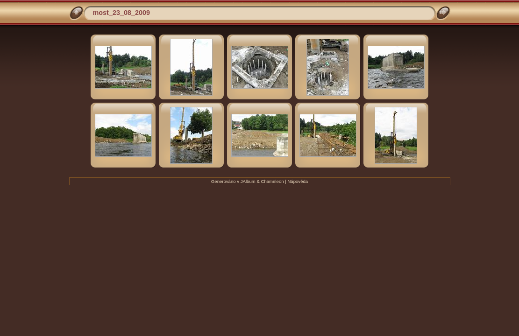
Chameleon (272, 181)
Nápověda (297, 181)
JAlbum (248, 181)
